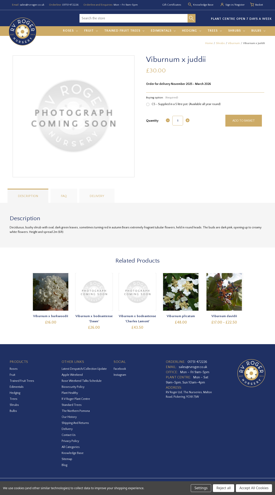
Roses (70, 30)
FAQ (64, 196)
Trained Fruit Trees (124, 30)
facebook (120, 369)
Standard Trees (72, 405)
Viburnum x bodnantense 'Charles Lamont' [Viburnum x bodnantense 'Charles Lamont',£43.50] (137, 318)
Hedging (191, 30)
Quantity (152, 120)
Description (28, 196)
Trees (215, 30)
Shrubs (236, 30)
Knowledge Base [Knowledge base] (203, 4)
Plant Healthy (70, 393)
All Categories (71, 447)
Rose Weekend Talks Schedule (82, 381)
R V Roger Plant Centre (76, 399)
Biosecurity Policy (73, 387)
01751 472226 (70, 4)
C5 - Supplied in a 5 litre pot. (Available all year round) (186, 104)
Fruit (91, 30)
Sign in (229, 4)
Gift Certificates (171, 4)
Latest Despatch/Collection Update (84, 369)
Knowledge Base (73, 453)
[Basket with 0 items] (259, 5)
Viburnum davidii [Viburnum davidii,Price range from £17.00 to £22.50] (224, 316)
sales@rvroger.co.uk (32, 4)
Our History (69, 417)
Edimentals (163, 30)
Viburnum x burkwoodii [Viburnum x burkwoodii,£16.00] (50, 316)
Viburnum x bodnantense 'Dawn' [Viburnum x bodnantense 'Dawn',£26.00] (94, 318)
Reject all (223, 488)
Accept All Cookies (254, 488)
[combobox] (133, 18)
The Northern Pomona (76, 411)
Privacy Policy (70, 441)
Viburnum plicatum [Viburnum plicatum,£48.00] (181, 316)
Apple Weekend (72, 375)
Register (240, 4)
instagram (120, 375)
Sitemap (67, 459)
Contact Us (69, 435)
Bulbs (258, 30)
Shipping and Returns (75, 423)
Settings (201, 488)
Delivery (97, 196)
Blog (64, 465)
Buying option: (162, 97)
